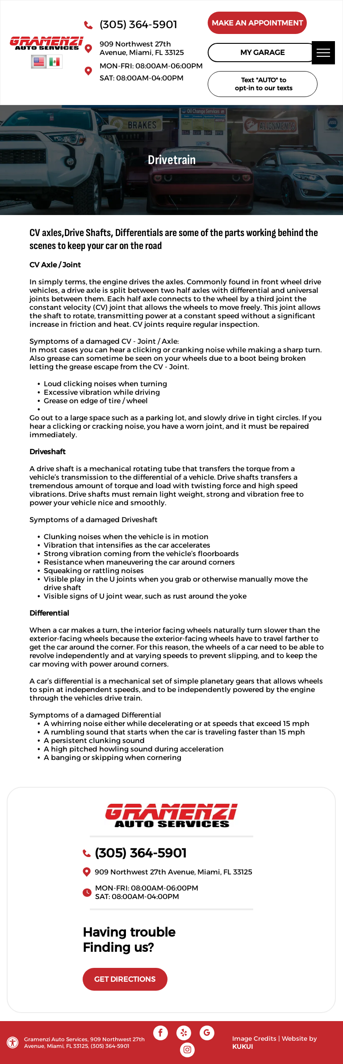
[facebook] (160, 1034)
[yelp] (183, 1034)
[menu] (323, 52)
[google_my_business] (207, 1034)
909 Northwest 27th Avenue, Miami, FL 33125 (142, 48)
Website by (299, 1038)
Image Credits (254, 1038)
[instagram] (187, 1051)
